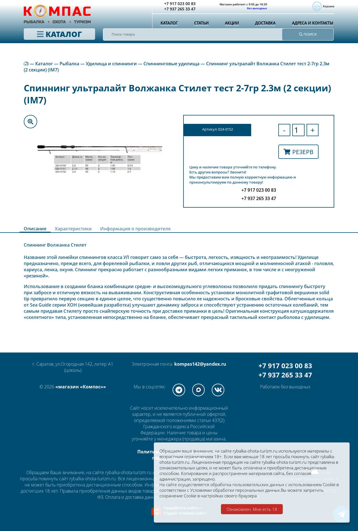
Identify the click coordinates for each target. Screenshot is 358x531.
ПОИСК (308, 39)
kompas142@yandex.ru (200, 364)
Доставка (263, 27)
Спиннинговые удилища (171, 64)
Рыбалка (69, 64)
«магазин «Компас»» (80, 387)
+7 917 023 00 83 (285, 365)
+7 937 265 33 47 (285, 374)
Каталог (168, 27)
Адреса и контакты (311, 27)
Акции (230, 27)
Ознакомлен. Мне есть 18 (252, 509)
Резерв (299, 152)
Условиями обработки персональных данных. (259, 489)
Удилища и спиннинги (111, 64)
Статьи (200, 27)
